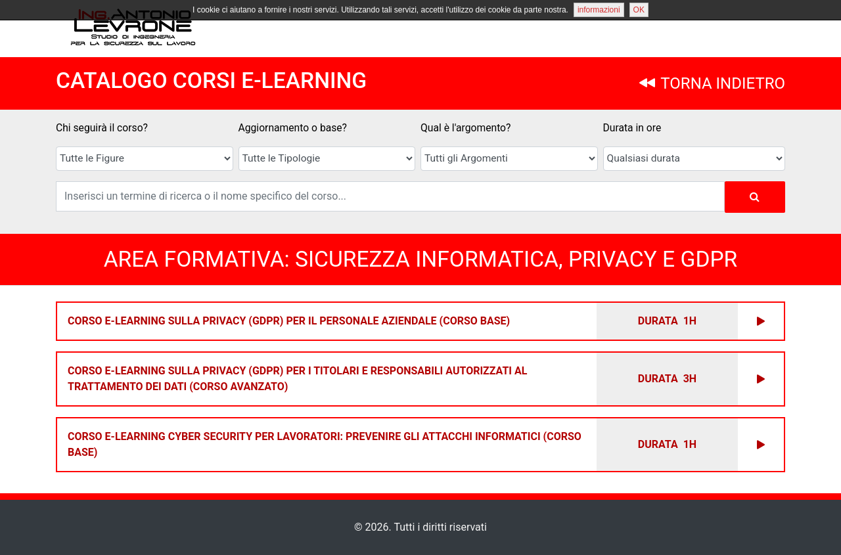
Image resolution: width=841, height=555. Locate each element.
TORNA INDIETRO (712, 83)
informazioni (599, 9)
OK (639, 9)
